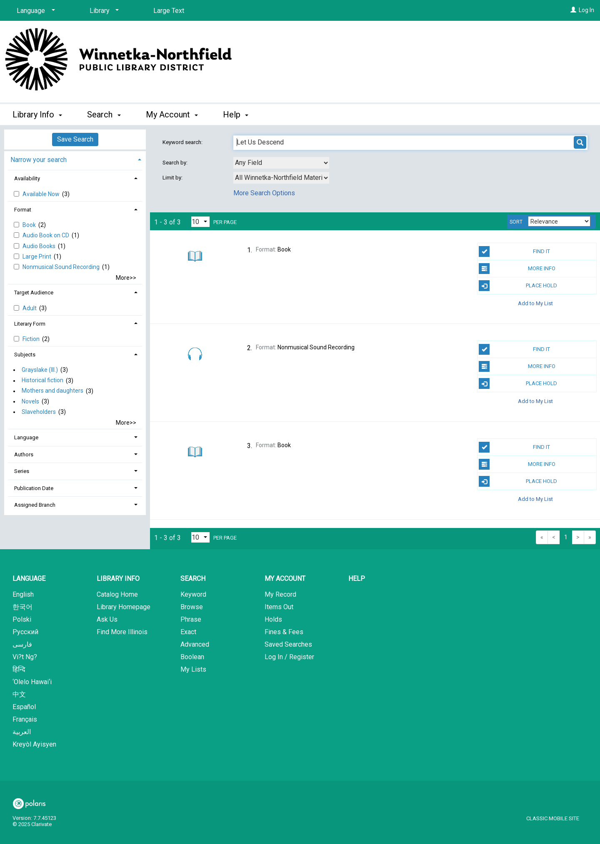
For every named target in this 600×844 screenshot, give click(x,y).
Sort (516, 222)
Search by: (175, 162)
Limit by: (173, 177)
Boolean (192, 657)
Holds (273, 619)
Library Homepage (123, 607)
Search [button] (103, 115)
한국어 (22, 607)
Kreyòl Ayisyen (34, 744)
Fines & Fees (284, 632)
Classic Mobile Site (552, 818)
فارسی (22, 644)
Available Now (41, 194)
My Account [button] (172, 115)
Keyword (193, 594)
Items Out (279, 607)
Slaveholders (39, 411)
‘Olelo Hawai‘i (32, 682)
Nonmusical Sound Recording (61, 267)
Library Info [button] (37, 115)
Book (29, 225)
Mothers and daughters (52, 391)
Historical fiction (42, 380)
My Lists (193, 669)
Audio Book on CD (46, 235)
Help (356, 579)
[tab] (75, 158)
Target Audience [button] (33, 292)
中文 (19, 694)
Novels (30, 401)
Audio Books (39, 246)
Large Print (37, 256)
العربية (21, 732)
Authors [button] (23, 454)
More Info (517, 268)
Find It (514, 251)
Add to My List (535, 303)
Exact (188, 632)
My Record (280, 594)
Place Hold (518, 285)
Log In (586, 10)
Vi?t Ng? (24, 657)
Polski (21, 619)
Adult (30, 308)
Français (24, 719)
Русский (25, 632)
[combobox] (281, 163)
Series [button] (21, 471)
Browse (191, 607)
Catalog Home (117, 594)
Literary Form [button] (29, 324)
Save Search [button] (75, 139)
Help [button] (235, 115)
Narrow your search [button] (38, 160)
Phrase (190, 619)
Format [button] (22, 210)
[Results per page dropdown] (200, 222)
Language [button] (26, 437)
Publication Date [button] (33, 488)
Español (24, 707)
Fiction (31, 339)
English (23, 594)
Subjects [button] (24, 354)
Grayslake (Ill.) (40, 369)
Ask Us (107, 619)
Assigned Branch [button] (34, 505)
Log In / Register (289, 657)
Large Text (168, 11)
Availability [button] (27, 178)
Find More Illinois (122, 632)
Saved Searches (288, 644)
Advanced (194, 644)
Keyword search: (183, 142)
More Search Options (264, 193)
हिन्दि (18, 669)
